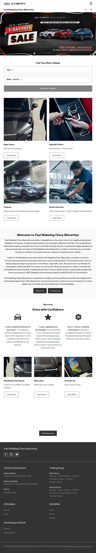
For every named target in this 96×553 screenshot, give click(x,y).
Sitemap (62, 546)
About (52, 514)
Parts (6, 514)
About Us (40, 290)
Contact (53, 518)
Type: (8, 70)
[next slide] (92, 36)
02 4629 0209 (10, 492)
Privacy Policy (52, 546)
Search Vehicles (48, 88)
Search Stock (10, 532)
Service (7, 510)
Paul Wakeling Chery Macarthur (20, 448)
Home (51, 510)
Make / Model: (12, 79)
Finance (7, 528)
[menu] (91, 3)
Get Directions (48, 433)
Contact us (55, 290)
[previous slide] (6, 34)
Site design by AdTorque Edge (79, 546)
